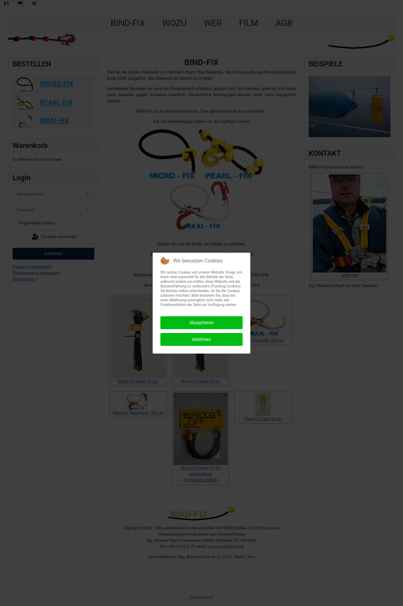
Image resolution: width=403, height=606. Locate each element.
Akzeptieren (201, 322)
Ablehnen (201, 339)
